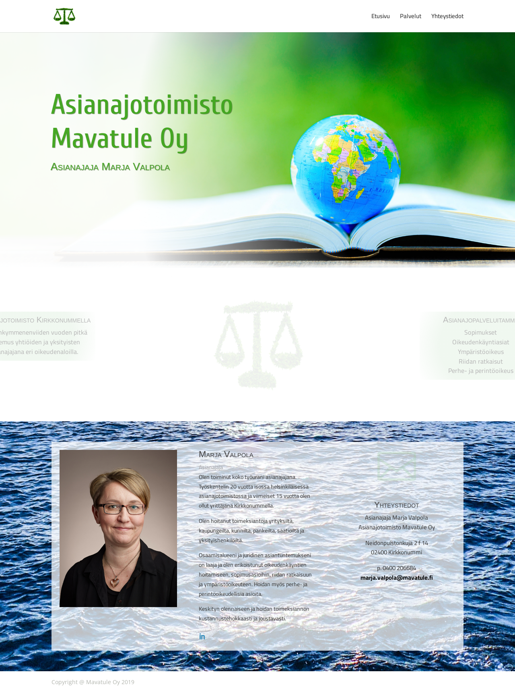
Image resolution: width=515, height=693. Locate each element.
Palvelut (410, 17)
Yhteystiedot (447, 17)
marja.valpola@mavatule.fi (396, 577)
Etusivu (380, 17)
